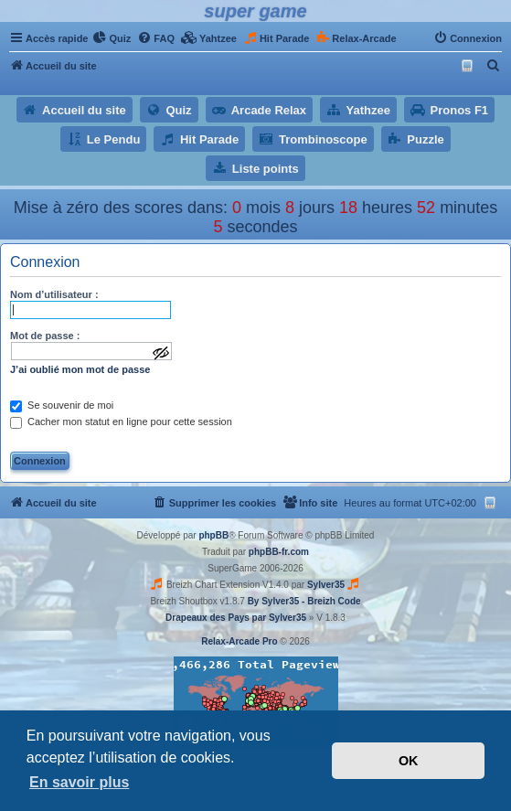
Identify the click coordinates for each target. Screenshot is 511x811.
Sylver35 (326, 585)
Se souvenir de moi (61, 405)
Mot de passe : (45, 335)
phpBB (213, 535)
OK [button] (409, 760)
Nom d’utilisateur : (54, 294)
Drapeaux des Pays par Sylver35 (235, 618)
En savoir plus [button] (79, 782)
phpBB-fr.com (279, 552)
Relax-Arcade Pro (239, 641)
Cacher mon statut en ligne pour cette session (121, 421)
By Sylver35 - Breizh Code (304, 601)
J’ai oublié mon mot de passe (80, 369)
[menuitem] (111, 38)
